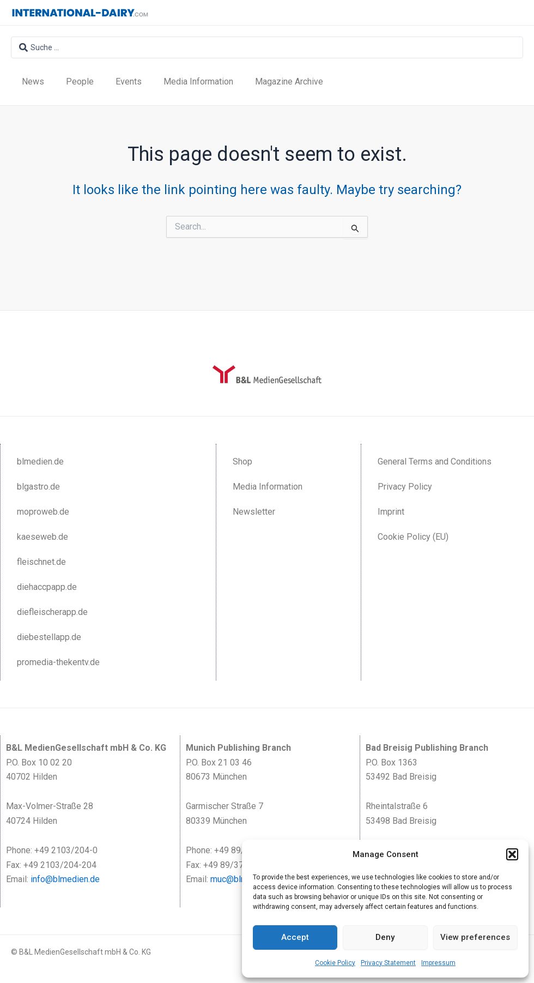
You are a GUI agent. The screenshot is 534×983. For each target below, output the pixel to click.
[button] (512, 854)
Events (129, 81)
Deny (385, 937)
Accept (295, 937)
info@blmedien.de (65, 879)
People (80, 81)
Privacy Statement (388, 963)
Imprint (391, 511)
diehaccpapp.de (47, 587)
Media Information (198, 81)
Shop (242, 461)
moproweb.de (43, 511)
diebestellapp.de (49, 637)
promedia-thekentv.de (58, 662)
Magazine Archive (289, 81)
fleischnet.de (41, 562)
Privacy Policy (405, 486)
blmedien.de (40, 461)
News (33, 81)
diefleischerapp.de (52, 612)
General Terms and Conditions (434, 461)
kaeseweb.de (42, 537)
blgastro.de (38, 486)
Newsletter (254, 511)
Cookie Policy (335, 963)
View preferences (475, 937)
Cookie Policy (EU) (413, 537)
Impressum (438, 963)
